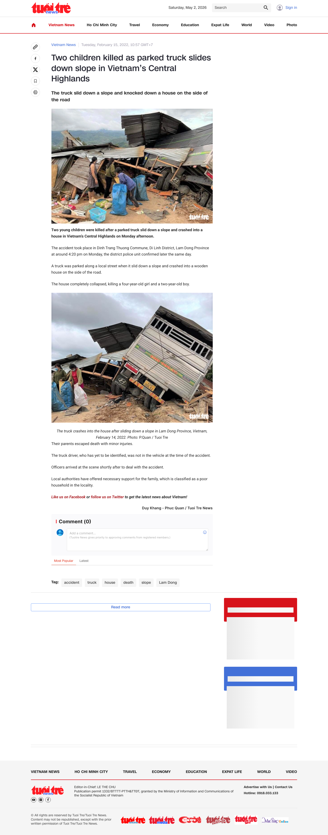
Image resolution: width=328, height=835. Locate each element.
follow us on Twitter (107, 497)
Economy (160, 25)
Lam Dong (168, 582)
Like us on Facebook (68, 497)
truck (92, 582)
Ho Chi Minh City (102, 25)
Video (269, 25)
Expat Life (220, 25)
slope (146, 582)
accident (71, 582)
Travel (134, 25)
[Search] (241, 7)
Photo (292, 25)
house (110, 582)
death (128, 582)
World (246, 25)
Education (190, 25)
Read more (120, 607)
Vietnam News (61, 25)
